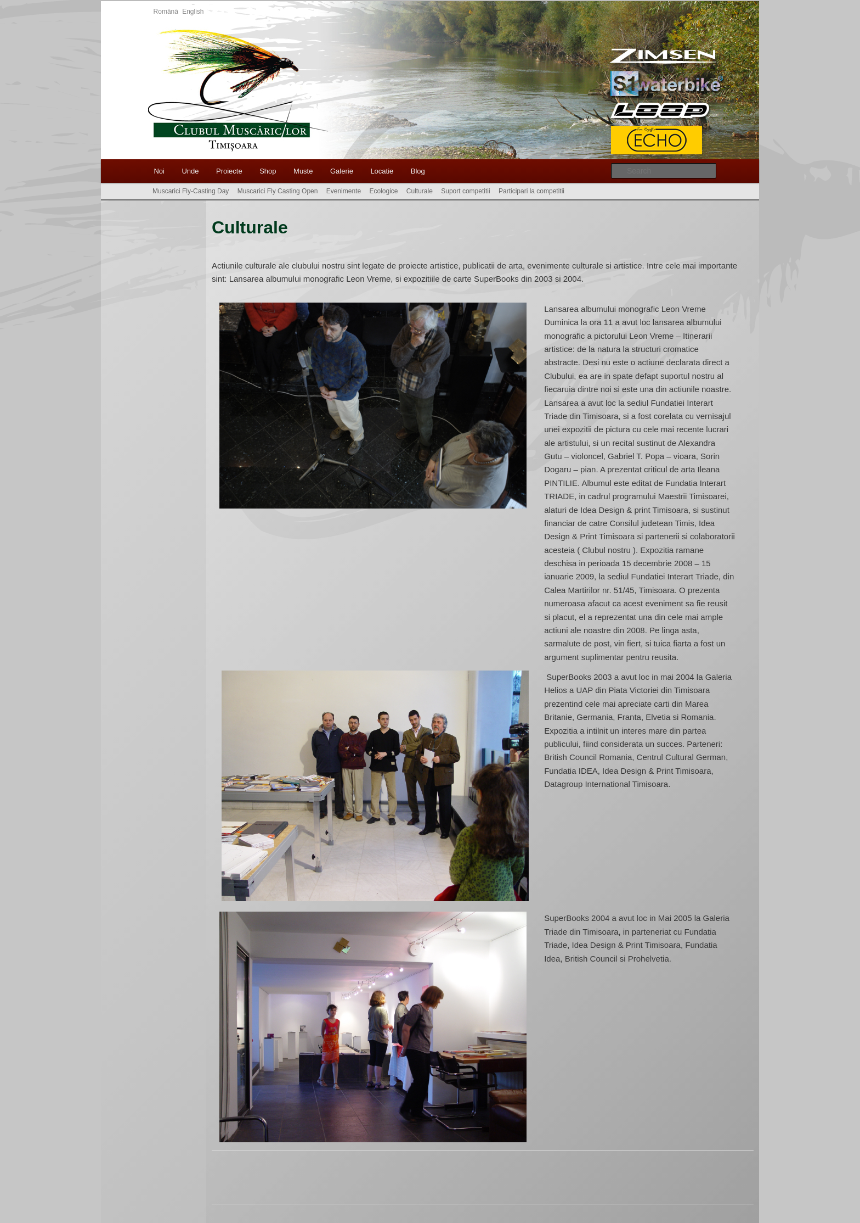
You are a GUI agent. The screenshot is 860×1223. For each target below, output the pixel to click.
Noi (159, 171)
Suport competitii (465, 191)
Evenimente (343, 191)
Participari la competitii (531, 191)
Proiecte (229, 171)
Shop (267, 171)
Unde (190, 171)
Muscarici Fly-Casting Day (190, 191)
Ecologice (383, 191)
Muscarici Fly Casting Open (277, 191)
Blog (418, 171)
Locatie (381, 171)
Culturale (419, 191)
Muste (303, 171)
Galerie (341, 171)
